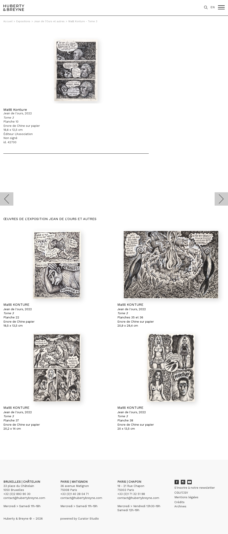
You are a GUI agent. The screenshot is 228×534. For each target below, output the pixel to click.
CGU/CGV (181, 492)
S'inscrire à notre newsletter (194, 487)
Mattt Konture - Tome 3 (82, 21)
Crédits (179, 502)
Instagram (183, 482)
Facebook (176, 482)
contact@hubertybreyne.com (24, 498)
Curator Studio (88, 518)
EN (212, 7)
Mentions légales (186, 497)
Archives (180, 506)
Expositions (23, 21)
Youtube (189, 482)
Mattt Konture (15, 109)
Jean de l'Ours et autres (49, 21)
